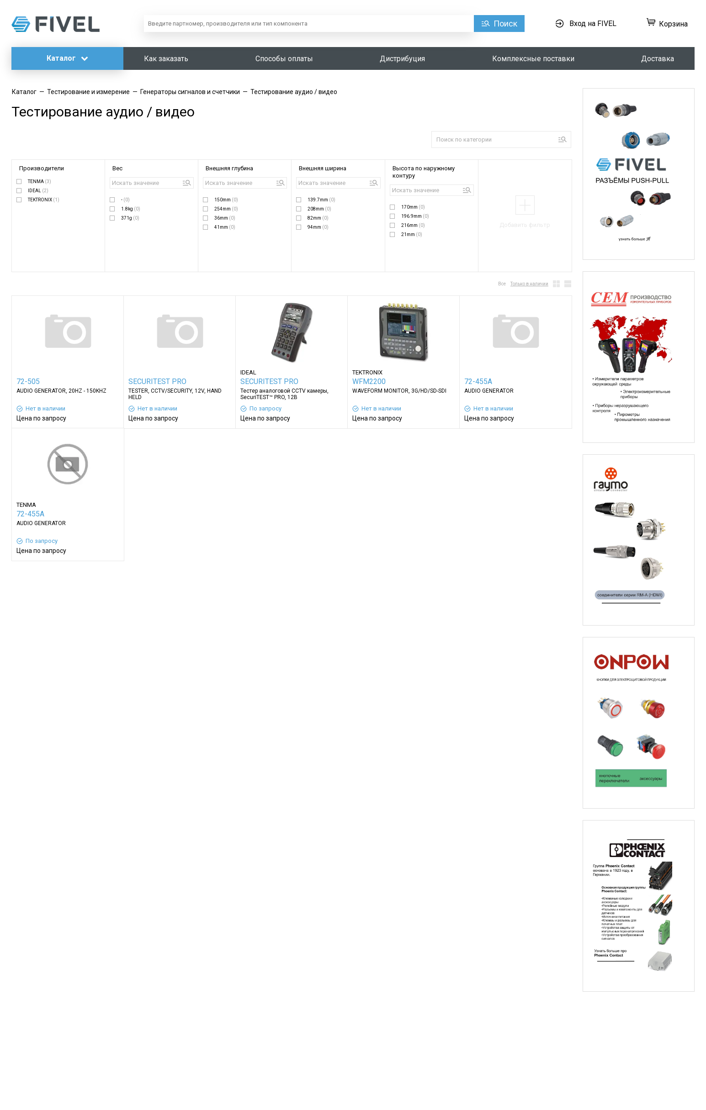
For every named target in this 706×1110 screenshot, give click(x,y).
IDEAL (38, 190)
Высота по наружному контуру (424, 172)
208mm (319, 208)
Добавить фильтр (524, 224)
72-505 (28, 381)
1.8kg (130, 208)
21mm (411, 234)
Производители (41, 168)
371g (130, 218)
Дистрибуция (402, 58)
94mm (318, 227)
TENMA (39, 181)
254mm (226, 208)
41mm (224, 227)
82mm (318, 218)
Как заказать (166, 58)
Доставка (657, 58)
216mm (413, 225)
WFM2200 (369, 381)
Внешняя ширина (322, 168)
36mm (224, 218)
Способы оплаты (284, 58)
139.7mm (321, 199)
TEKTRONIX (43, 199)
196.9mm (415, 216)
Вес (117, 168)
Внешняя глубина (229, 168)
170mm (413, 207)
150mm (226, 199)
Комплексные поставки (533, 58)
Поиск (505, 23)
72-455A (478, 381)
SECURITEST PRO (157, 381)
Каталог (67, 58)
